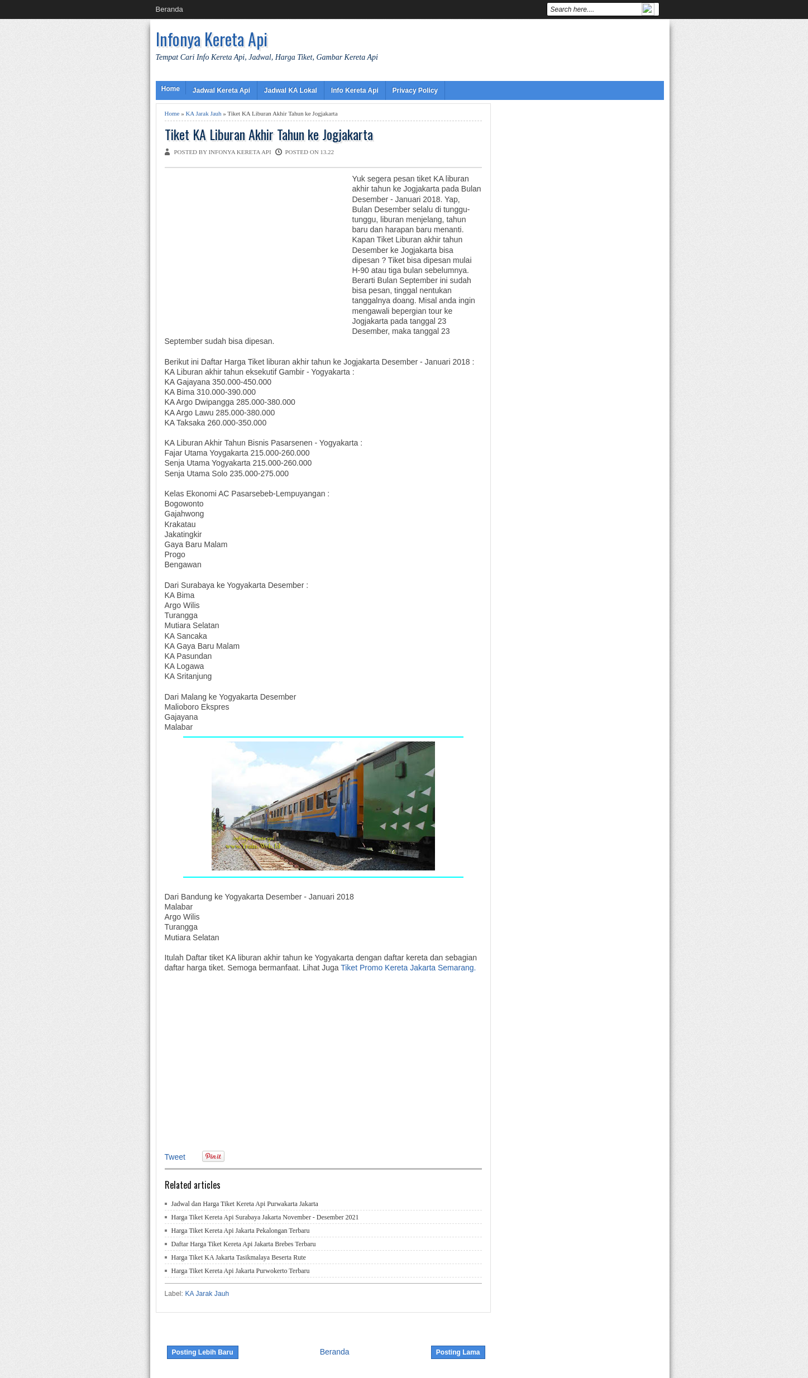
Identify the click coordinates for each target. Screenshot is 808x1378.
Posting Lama (458, 1352)
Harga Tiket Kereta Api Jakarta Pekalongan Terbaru (240, 1231)
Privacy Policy (415, 90)
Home (170, 89)
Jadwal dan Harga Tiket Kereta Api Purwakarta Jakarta (244, 1204)
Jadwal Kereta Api (221, 90)
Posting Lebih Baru (202, 1352)
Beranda (169, 9)
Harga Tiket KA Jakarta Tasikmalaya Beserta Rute (238, 1257)
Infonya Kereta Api (211, 38)
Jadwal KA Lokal (290, 90)
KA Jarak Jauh (203, 113)
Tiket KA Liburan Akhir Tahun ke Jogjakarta (269, 134)
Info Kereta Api (355, 90)
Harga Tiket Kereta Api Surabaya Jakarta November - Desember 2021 (265, 1217)
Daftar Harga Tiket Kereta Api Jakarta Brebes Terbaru (243, 1244)
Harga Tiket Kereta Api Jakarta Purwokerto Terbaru (240, 1271)
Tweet (175, 1156)
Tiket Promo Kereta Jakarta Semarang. (408, 967)
